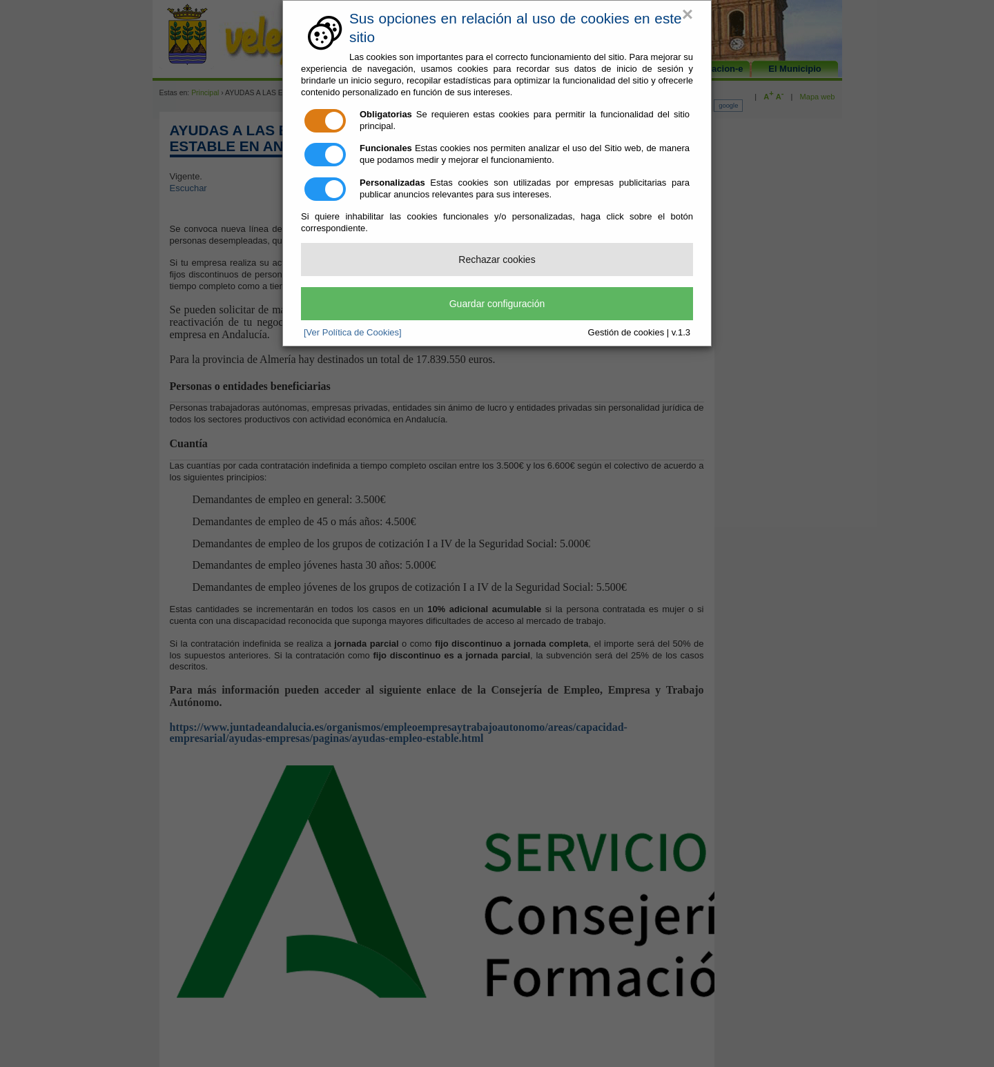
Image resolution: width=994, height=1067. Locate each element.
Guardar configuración (497, 303)
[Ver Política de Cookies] (353, 332)
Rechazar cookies (496, 259)
